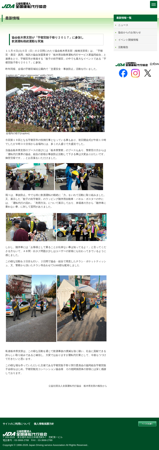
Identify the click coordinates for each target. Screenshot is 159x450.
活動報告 (123, 47)
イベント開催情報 (128, 39)
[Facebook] (123, 73)
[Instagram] (135, 73)
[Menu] (153, 4)
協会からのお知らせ (129, 32)
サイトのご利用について (16, 423)
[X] (147, 73)
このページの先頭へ (147, 423)
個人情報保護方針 (44, 423)
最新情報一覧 (123, 17)
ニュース (123, 25)
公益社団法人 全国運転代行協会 (24, 5)
